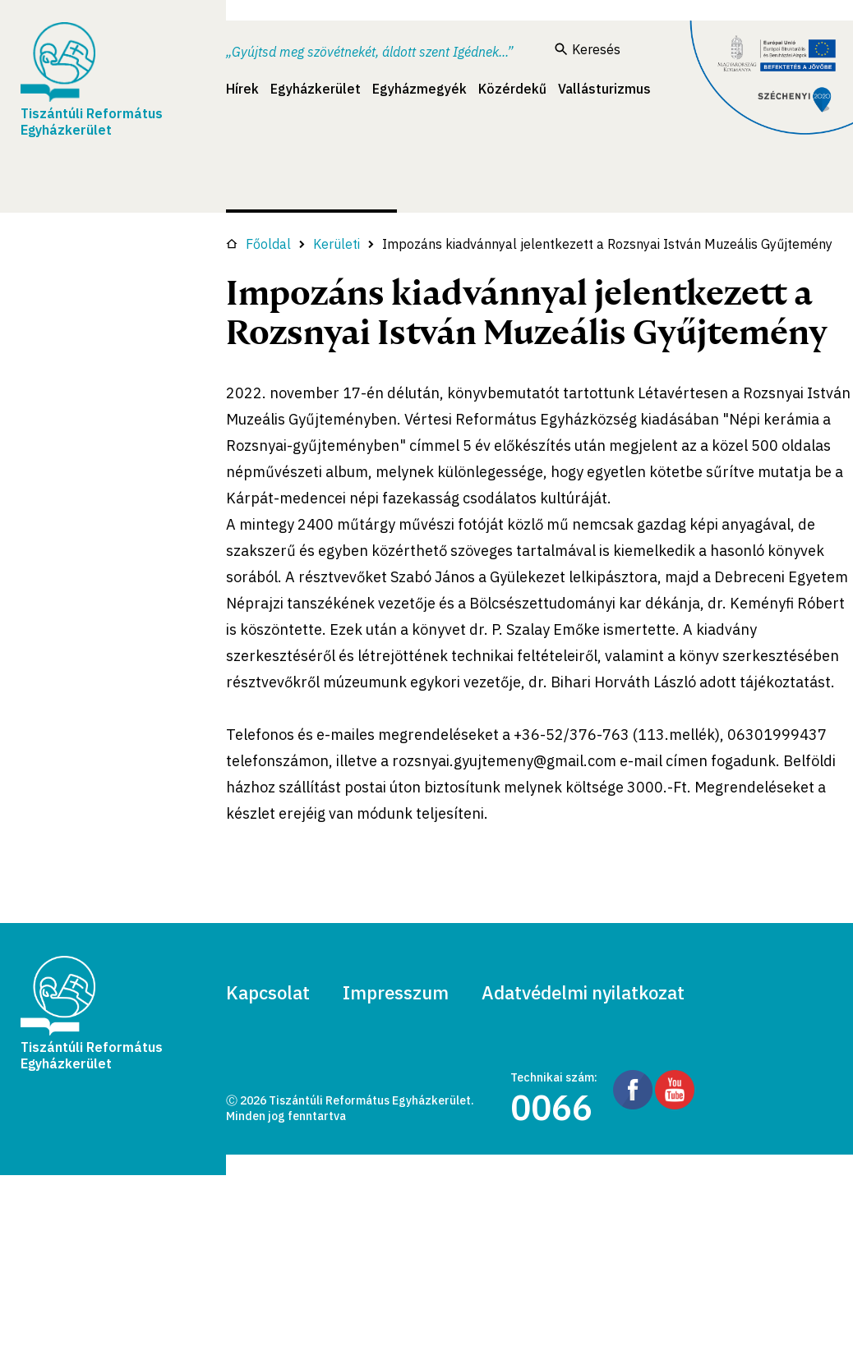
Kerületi (336, 244)
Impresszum (396, 992)
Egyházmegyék (419, 88)
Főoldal (258, 244)
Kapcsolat (268, 992)
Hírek (242, 88)
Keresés (587, 49)
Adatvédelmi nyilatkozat (583, 992)
